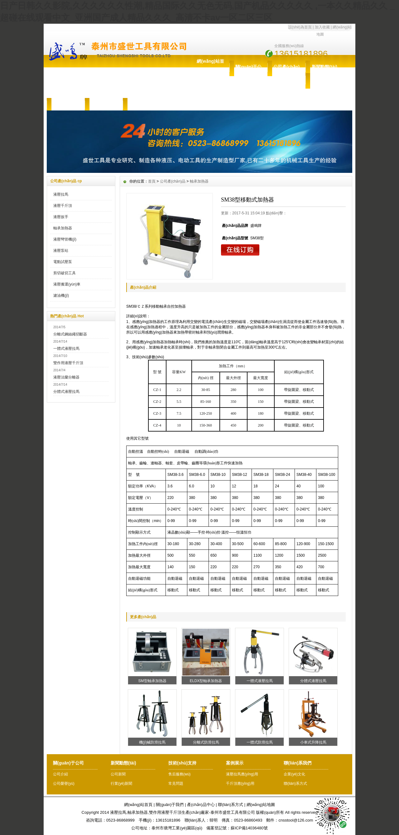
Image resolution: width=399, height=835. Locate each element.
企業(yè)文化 (294, 774)
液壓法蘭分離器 (66, 377)
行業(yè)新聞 (121, 783)
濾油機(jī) (61, 295)
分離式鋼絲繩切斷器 (70, 334)
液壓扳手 (60, 217)
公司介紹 (60, 774)
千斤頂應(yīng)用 (240, 783)
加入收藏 (322, 27)
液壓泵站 (60, 250)
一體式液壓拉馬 (66, 348)
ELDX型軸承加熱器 (206, 681)
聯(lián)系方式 (295, 783)
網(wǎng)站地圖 (261, 804)
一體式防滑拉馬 (260, 742)
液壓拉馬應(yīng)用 (242, 774)
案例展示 (104, 104)
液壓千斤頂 (62, 205)
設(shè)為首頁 (300, 27)
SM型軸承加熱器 (152, 681)
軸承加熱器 (62, 228)
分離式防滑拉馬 (206, 742)
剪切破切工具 (64, 273)
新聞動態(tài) (324, 66)
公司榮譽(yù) (64, 783)
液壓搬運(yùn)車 (66, 284)
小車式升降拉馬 (313, 742)
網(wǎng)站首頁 (210, 67)
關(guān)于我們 (170, 804)
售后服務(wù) (66, 104)
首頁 (152, 181)
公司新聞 (118, 774)
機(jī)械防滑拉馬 (152, 742)
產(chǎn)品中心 (201, 804)
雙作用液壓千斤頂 (68, 363)
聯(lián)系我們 (142, 104)
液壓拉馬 (60, 194)
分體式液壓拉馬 (66, 391)
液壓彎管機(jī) (64, 239)
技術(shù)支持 (324, 85)
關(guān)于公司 (248, 73)
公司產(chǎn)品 (286, 73)
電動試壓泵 (62, 262)
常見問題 (175, 783)
